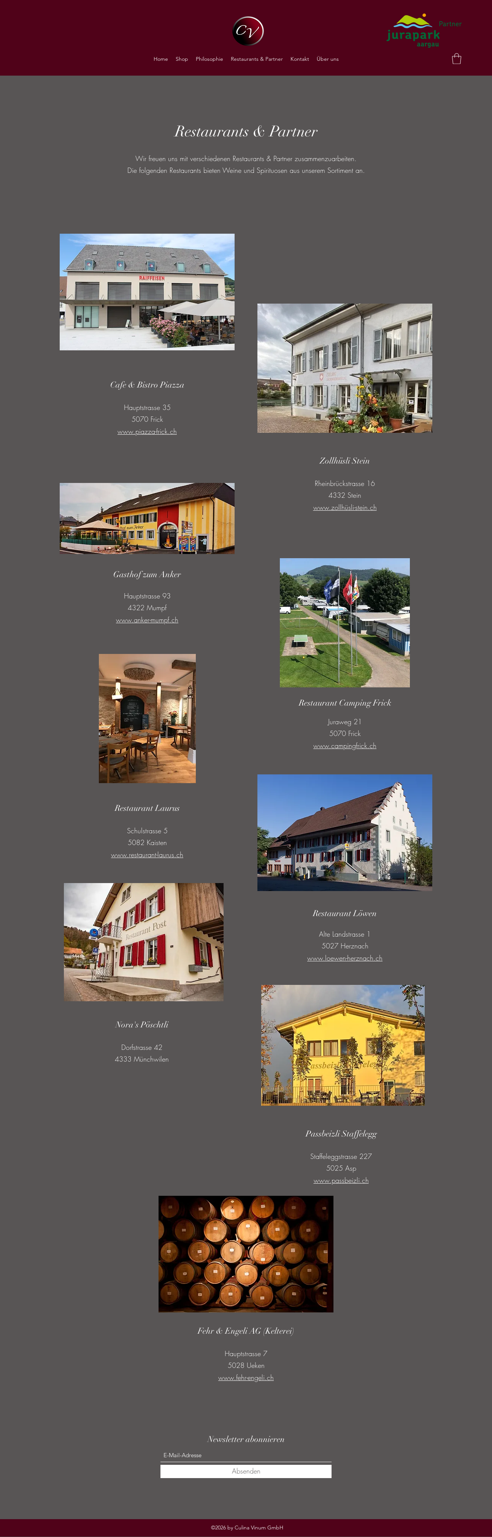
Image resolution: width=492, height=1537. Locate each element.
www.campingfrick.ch (344, 745)
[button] (456, 58)
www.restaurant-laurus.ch (147, 854)
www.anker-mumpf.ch (147, 619)
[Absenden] (246, 1471)
